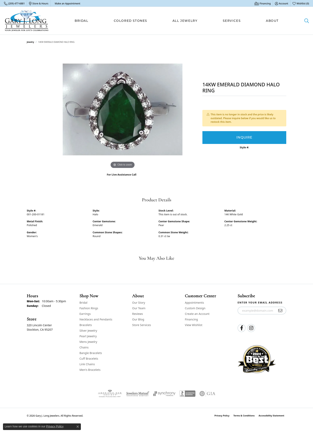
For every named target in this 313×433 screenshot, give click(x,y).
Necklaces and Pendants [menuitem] (95, 319)
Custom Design (195, 308)
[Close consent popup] (77, 426)
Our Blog (138, 319)
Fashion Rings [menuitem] (88, 308)
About (272, 21)
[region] (122, 110)
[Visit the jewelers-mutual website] (137, 394)
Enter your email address (260, 302)
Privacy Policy (221, 415)
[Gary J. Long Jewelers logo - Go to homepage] (26, 21)
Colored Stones (130, 21)
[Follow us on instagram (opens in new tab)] (251, 328)
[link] (14, 3)
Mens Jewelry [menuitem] (88, 342)
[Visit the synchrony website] (164, 394)
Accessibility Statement (271, 415)
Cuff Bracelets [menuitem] (88, 358)
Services (232, 21)
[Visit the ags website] (110, 394)
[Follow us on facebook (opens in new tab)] (242, 328)
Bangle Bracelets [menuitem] (90, 353)
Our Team (138, 308)
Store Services (141, 325)
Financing (191, 319)
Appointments (194, 302)
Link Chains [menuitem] (87, 364)
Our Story (138, 302)
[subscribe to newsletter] (280, 310)
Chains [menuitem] (84, 347)
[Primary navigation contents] (176, 21)
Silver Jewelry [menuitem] (88, 330)
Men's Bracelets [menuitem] (89, 370)
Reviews (137, 314)
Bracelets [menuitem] (85, 325)
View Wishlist (193, 325)
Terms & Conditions (244, 415)
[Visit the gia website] (207, 394)
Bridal (81, 21)
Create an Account (197, 314)
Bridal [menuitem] (83, 302)
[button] (281, 3)
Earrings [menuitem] (85, 314)
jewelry (30, 42)
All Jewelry (185, 21)
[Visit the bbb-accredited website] (187, 394)
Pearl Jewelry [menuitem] (88, 336)
